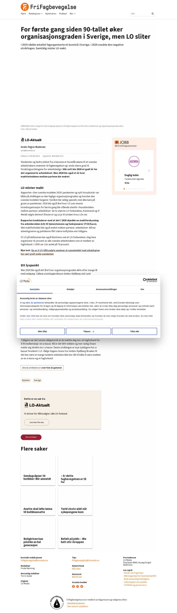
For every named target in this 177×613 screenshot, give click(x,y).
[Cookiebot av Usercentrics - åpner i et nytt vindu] (135, 280)
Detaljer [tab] (73, 289)
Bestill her (77, 576)
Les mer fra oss (37, 422)
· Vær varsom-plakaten (77, 606)
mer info (40, 319)
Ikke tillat (48, 331)
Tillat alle (128, 331)
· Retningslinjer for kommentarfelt (139, 575)
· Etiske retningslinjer (133, 572)
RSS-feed (76, 568)
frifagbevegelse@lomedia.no (34, 560)
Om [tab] (135, 289)
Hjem (23, 13)
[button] (149, 171)
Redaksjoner (36, 13)
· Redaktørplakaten (76, 603)
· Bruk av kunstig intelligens (136, 579)
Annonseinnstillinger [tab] (104, 289)
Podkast (63, 13)
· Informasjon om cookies (135, 582)
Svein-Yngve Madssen (33, 147)
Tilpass (88, 331)
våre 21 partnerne (44, 302)
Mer (73, 13)
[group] (134, 170)
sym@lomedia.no (28, 150)
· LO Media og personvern (135, 585)
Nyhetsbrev (50, 13)
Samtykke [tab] (42, 289)
